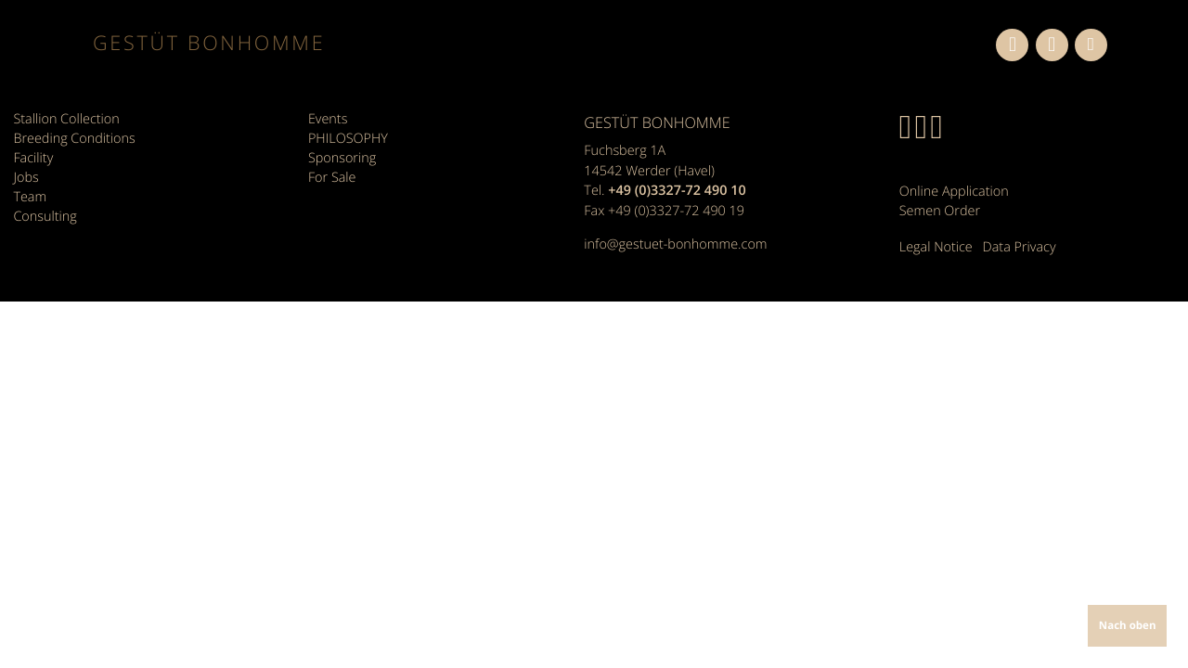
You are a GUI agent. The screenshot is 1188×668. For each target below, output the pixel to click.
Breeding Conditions (74, 139)
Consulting (44, 216)
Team (29, 197)
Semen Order (939, 211)
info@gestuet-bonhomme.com (675, 244)
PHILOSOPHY (348, 139)
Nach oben (1127, 626)
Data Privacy (1019, 247)
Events (327, 119)
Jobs (25, 177)
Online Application (954, 191)
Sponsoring (342, 158)
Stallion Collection (66, 119)
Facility (33, 158)
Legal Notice (936, 247)
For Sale (332, 177)
